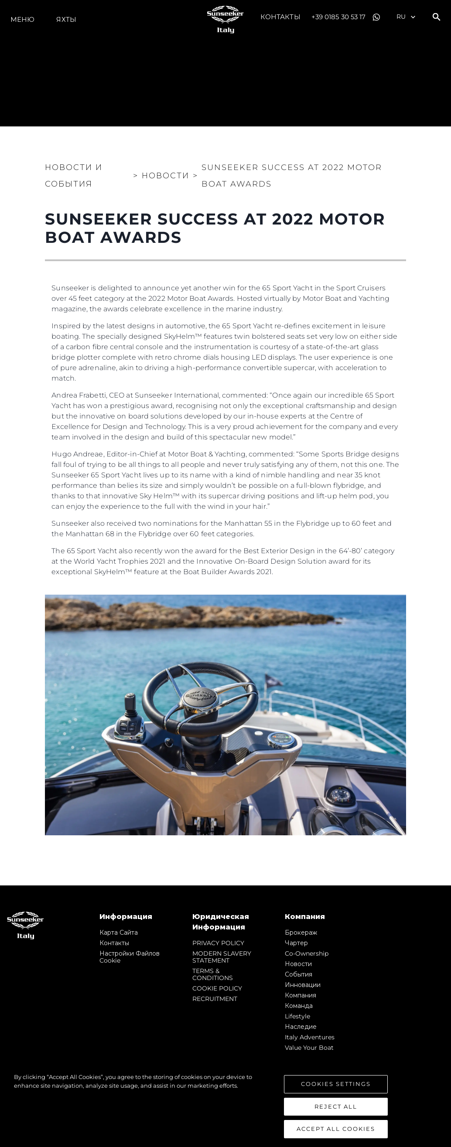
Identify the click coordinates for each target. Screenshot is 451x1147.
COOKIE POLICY (217, 988)
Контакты (280, 17)
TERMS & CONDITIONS (212, 974)
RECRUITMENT (214, 999)
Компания (300, 995)
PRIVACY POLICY (218, 943)
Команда (299, 1006)
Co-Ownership (306, 953)
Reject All (335, 1107)
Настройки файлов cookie (129, 957)
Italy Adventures (310, 1037)
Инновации (303, 985)
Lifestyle (297, 1016)
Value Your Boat (309, 1048)
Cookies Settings (336, 1085)
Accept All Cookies (336, 1130)
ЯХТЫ (66, 19)
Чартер (296, 943)
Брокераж (301, 932)
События (298, 974)
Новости (298, 964)
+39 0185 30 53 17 (338, 17)
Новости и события (73, 176)
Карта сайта (118, 932)
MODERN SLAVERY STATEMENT (221, 957)
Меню (22, 19)
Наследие (301, 1027)
